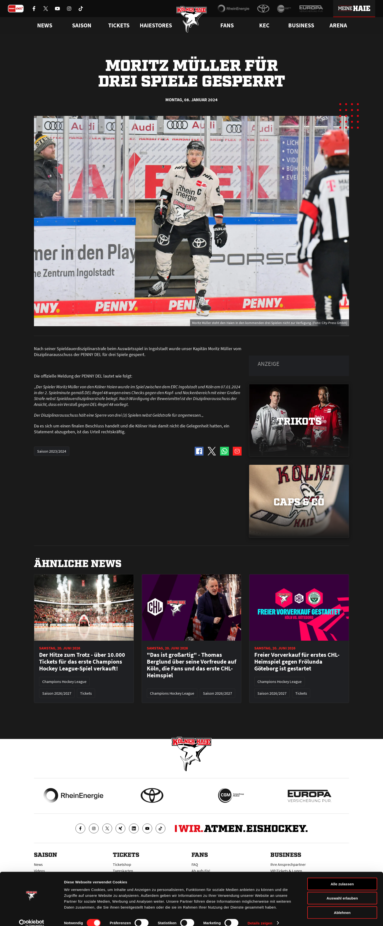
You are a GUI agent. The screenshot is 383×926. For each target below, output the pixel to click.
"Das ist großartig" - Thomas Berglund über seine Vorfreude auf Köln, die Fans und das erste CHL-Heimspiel (191, 665)
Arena (338, 25)
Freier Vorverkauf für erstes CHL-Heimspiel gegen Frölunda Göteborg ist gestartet (297, 661)
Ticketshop (122, 864)
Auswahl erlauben (342, 892)
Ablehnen (342, 906)
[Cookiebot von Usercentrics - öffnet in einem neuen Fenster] (31, 916)
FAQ (195, 864)
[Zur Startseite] (191, 20)
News (38, 864)
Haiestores (156, 25)
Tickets (118, 25)
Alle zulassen (342, 877)
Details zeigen (259, 916)
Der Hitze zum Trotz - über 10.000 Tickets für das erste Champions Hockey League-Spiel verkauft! (82, 661)
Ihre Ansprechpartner (288, 864)
